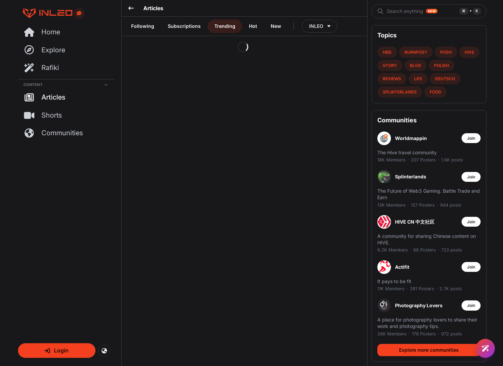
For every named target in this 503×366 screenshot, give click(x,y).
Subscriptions (184, 26)
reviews (392, 78)
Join (471, 138)
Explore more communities (429, 350)
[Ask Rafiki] (485, 348)
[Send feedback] (79, 13)
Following (142, 26)
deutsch (445, 78)
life (418, 78)
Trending (224, 26)
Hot (253, 26)
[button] (56, 350)
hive (469, 52)
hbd (387, 52)
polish (441, 65)
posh (446, 52)
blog (415, 65)
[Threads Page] (45, 13)
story (390, 65)
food (435, 91)
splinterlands (400, 91)
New (276, 26)
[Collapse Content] (66, 83)
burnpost (416, 52)
